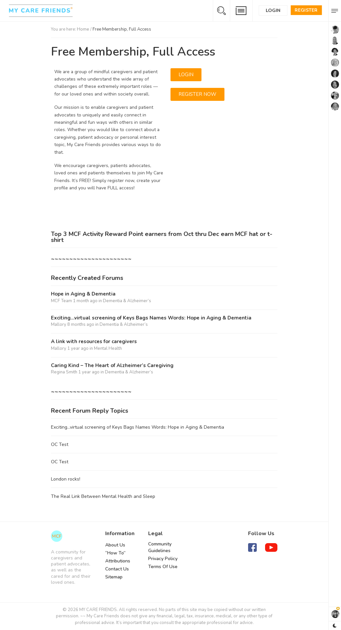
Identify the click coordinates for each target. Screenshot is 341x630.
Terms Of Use (162, 566)
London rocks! (65, 479)
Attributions (117, 561)
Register (306, 10)
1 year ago (78, 348)
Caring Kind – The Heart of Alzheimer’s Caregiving (112, 365)
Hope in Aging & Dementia (83, 294)
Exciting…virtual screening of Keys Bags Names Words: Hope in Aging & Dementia (151, 318)
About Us (115, 545)
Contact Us (117, 569)
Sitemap (114, 577)
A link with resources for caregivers (94, 341)
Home (83, 29)
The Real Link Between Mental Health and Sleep (103, 496)
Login (273, 10)
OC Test (59, 444)
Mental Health (108, 348)
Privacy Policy (162, 558)
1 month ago (85, 301)
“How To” (115, 553)
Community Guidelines (159, 547)
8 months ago (80, 324)
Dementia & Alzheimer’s (127, 301)
